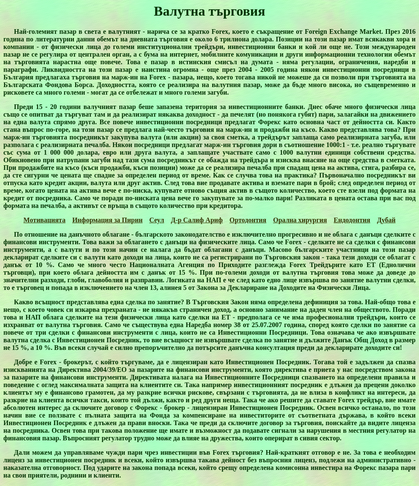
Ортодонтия (248, 220)
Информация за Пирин (107, 220)
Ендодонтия (352, 220)
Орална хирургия (300, 220)
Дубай (386, 220)
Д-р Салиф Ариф (197, 220)
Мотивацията (45, 220)
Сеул (156, 220)
